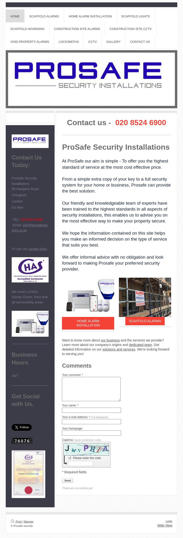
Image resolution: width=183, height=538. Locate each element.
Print (16, 521)
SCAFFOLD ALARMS (145, 321)
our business (110, 340)
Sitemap (29, 521)
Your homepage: (72, 428)
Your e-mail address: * (85, 417)
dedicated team (140, 345)
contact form (37, 249)
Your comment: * (72, 375)
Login (169, 521)
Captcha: (81, 440)
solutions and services (118, 349)
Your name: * (70, 405)
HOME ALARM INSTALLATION (88, 323)
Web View (164, 525)
